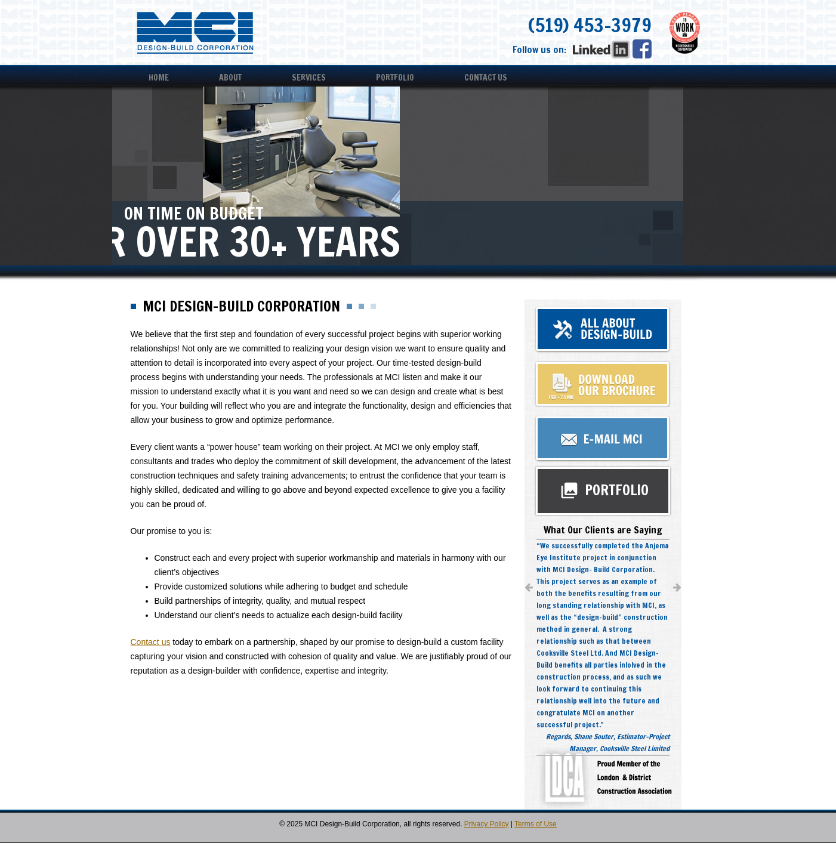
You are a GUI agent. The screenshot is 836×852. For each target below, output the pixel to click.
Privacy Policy (486, 824)
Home (159, 78)
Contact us (151, 642)
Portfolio (395, 78)
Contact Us (485, 78)
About (230, 78)
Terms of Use (535, 824)
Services (309, 78)
